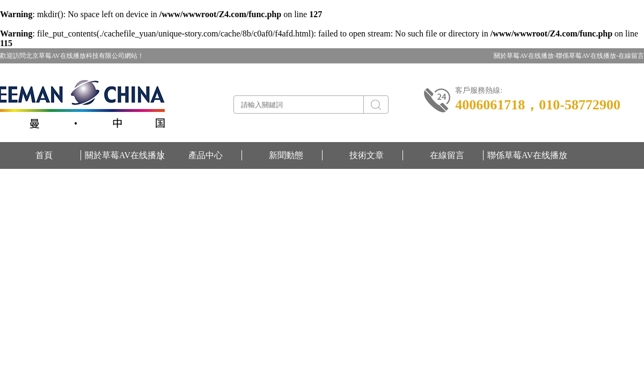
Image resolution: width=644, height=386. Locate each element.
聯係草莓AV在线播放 (527, 155)
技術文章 (366, 155)
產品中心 (205, 155)
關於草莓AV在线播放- (525, 56)
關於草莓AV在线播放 (125, 155)
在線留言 (631, 56)
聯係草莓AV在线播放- (587, 56)
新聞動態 (286, 155)
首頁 (44, 155)
